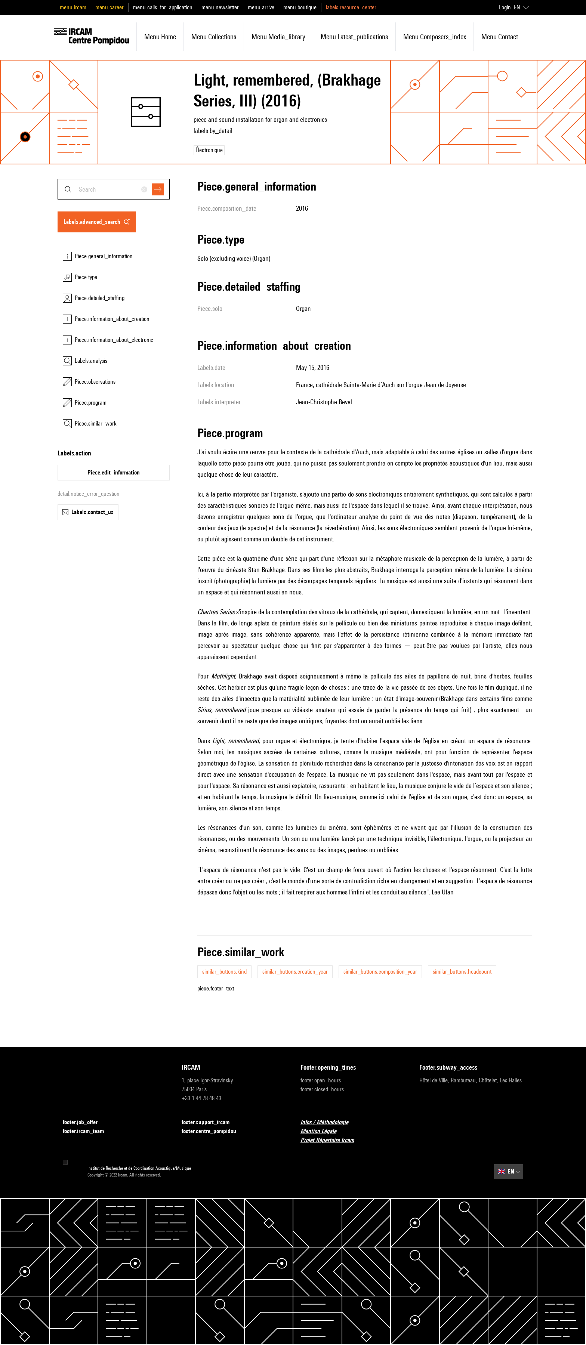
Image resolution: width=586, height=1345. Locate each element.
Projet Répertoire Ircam (331, 1140)
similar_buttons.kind (224, 971)
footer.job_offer (85, 1122)
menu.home (160, 37)
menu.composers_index (434, 37)
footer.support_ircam (210, 1122)
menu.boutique (300, 7)
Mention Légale (322, 1131)
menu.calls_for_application (162, 7)
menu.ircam (73, 7)
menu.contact (499, 37)
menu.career (109, 7)
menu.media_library (278, 37)
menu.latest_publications (354, 37)
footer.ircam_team (88, 1131)
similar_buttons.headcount (462, 971)
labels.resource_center (351, 7)
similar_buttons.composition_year (380, 971)
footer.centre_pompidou (213, 1131)
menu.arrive (261, 7)
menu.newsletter (220, 7)
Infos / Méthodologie (328, 1122)
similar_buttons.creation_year (295, 971)
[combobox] (114, 189)
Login (505, 7)
